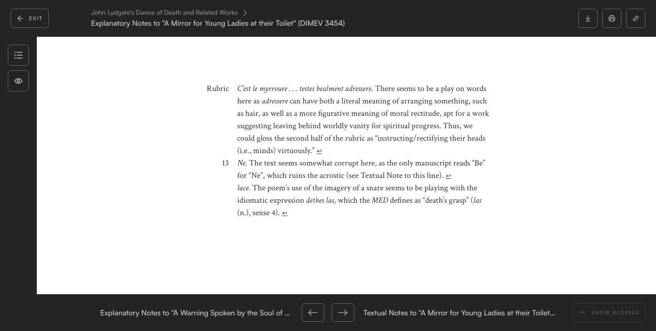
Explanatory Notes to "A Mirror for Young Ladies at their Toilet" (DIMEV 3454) (218, 23)
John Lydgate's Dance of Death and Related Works (164, 13)
